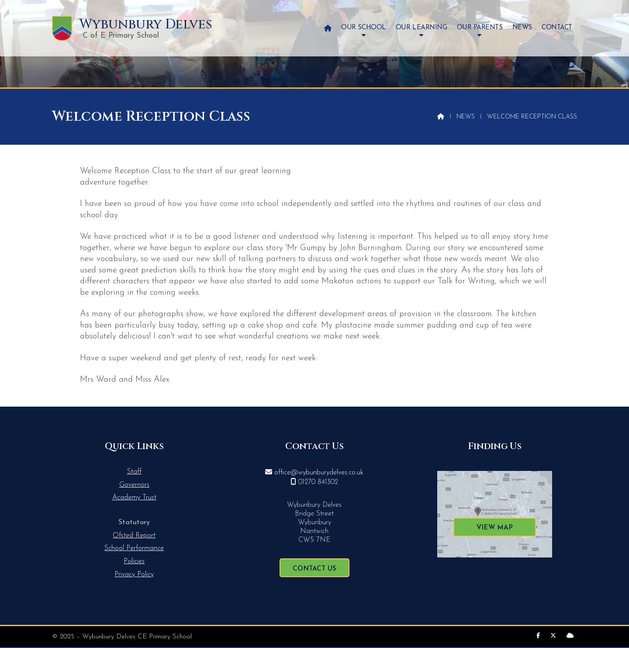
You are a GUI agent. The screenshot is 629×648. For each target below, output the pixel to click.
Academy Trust (134, 497)
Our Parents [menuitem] (480, 27)
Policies (134, 561)
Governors (134, 484)
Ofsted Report (134, 535)
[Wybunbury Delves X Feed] (553, 636)
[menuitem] (327, 28)
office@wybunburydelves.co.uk (318, 472)
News (465, 117)
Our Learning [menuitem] (421, 27)
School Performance (134, 548)
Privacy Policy (134, 574)
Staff (134, 471)
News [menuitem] (522, 27)
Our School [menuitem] (363, 27)
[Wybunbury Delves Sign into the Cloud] (570, 636)
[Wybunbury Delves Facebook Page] (538, 636)
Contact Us (314, 569)
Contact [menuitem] (557, 27)
